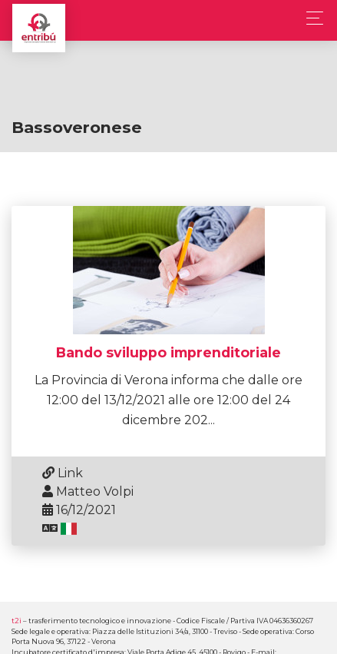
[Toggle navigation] (310, 18)
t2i (16, 620)
